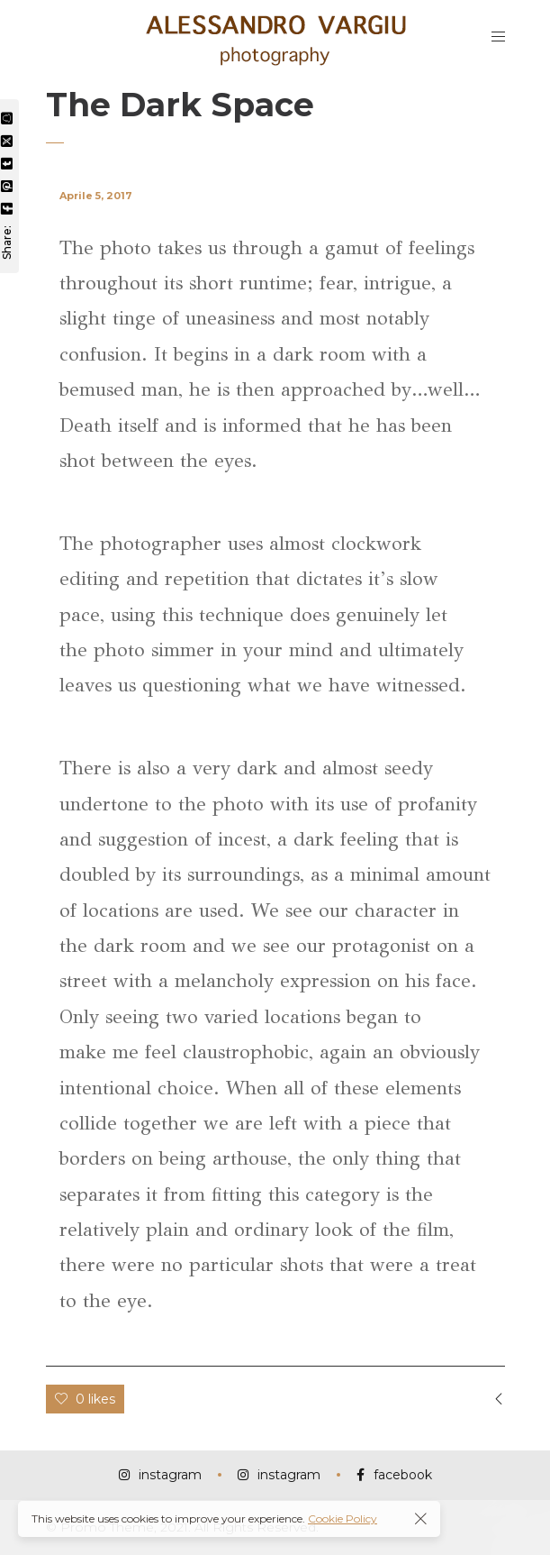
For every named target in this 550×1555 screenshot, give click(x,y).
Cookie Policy (342, 1518)
